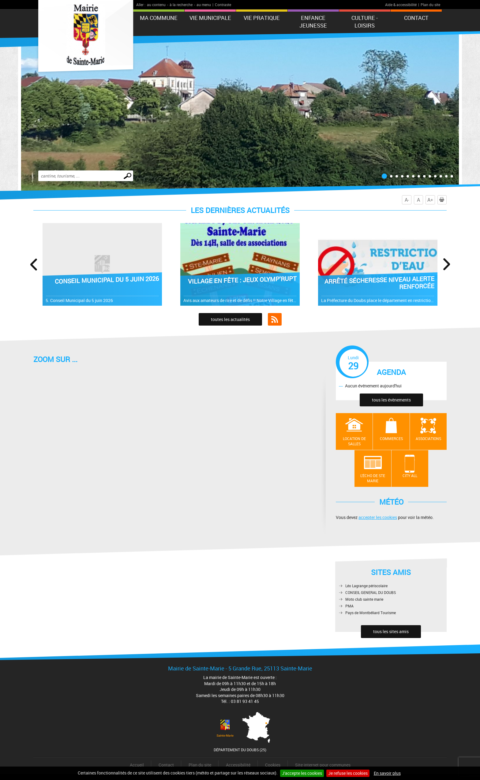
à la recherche (181, 4)
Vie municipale (210, 17)
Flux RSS (275, 319)
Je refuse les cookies (348, 773)
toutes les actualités (230, 319)
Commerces (391, 438)
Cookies (272, 765)
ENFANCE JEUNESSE (313, 21)
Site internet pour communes (323, 765)
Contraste (223, 4)
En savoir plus (387, 773)
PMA (349, 605)
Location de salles (354, 441)
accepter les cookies (377, 517)
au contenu (156, 4)
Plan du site (430, 4)
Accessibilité (238, 765)
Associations (428, 438)
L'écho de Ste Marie (372, 478)
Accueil (137, 765)
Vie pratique (262, 17)
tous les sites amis (391, 631)
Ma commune (159, 17)
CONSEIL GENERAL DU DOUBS (370, 592)
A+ (430, 199)
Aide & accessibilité (401, 4)
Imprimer (443, 199)
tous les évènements (391, 400)
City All (410, 475)
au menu (204, 4)
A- (407, 199)
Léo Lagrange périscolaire (366, 585)
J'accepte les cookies (302, 773)
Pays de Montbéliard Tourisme (370, 612)
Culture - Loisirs (364, 21)
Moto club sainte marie (364, 599)
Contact (416, 17)
